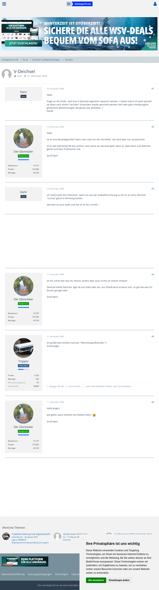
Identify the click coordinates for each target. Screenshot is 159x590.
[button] (4, 3)
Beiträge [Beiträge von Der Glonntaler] (11, 172)
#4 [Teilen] (153, 274)
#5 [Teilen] (153, 336)
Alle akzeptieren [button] (96, 580)
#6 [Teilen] (153, 402)
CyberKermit (17, 537)
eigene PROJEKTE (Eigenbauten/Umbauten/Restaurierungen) (30, 541)
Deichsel (66, 539)
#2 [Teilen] (153, 126)
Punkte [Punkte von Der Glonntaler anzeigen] (11, 169)
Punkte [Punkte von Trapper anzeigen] (11, 375)
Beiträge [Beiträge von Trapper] (11, 379)
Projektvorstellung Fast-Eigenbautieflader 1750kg (37, 534)
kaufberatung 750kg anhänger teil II (133, 534)
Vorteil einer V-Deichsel (75, 534)
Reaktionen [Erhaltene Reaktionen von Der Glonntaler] (13, 165)
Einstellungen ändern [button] (119, 580)
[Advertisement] (79, 240)
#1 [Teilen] (153, 88)
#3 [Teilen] (153, 188)
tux (64, 537)
